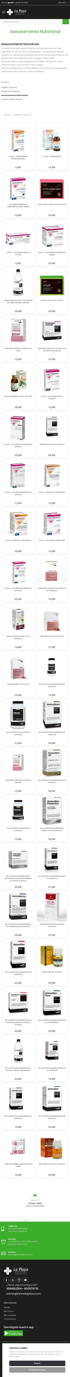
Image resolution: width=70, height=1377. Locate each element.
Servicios (5, 82)
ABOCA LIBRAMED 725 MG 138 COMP (18, 396)
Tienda (7, 115)
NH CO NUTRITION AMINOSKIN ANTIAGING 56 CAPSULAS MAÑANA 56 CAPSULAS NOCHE (18, 878)
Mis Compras (10, 1315)
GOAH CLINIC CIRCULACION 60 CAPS (52, 204)
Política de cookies (37, 1370)
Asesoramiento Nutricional (20, 44)
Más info (62, 2)
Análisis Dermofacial (10, 91)
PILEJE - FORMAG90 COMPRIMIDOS (18, 540)
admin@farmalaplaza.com (23, 1293)
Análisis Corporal (9, 87)
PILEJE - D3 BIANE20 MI (52, 156)
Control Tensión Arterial (11, 99)
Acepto (37, 1363)
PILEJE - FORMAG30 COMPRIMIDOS (52, 492)
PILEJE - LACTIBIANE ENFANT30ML (52, 540)
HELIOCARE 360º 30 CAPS (52, 972)
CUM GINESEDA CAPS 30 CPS (18, 684)
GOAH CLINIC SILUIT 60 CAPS (52, 300)
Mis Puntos (8, 1311)
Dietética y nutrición (22, 115)
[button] (23, 1220)
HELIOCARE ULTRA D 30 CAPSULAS (52, 1164)
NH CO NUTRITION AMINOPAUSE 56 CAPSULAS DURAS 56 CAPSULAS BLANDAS (18, 1022)
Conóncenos (10, 1319)
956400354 (14, 1289)
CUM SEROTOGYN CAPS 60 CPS (52, 636)
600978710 (31, 1289)
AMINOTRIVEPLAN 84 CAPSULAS (51, 444)
